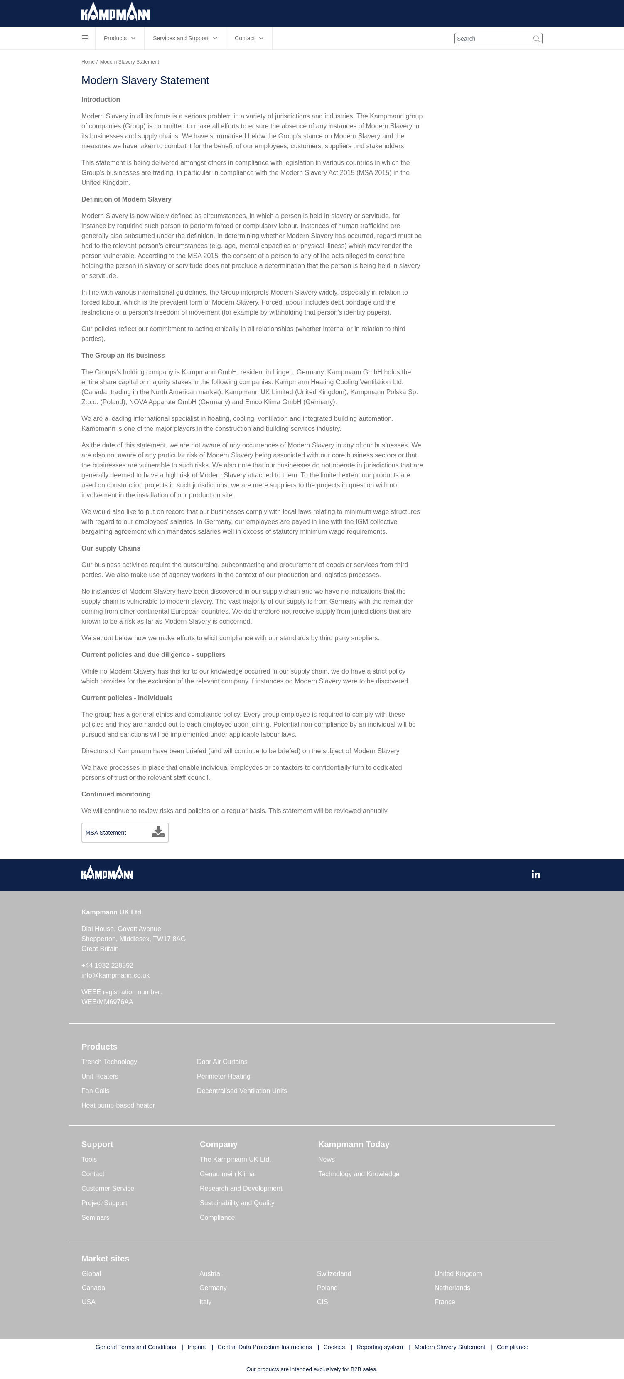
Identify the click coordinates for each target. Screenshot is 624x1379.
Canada (93, 1287)
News (326, 1159)
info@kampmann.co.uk (115, 975)
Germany (213, 1287)
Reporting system (379, 1347)
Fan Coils (95, 1090)
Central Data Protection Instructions (265, 1347)
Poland (327, 1287)
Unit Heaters (99, 1076)
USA (89, 1301)
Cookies (334, 1347)
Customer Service (107, 1188)
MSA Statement (106, 832)
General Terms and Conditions (136, 1347)
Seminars (95, 1217)
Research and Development (241, 1188)
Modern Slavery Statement (450, 1347)
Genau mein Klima (227, 1173)
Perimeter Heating (224, 1076)
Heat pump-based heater (118, 1105)
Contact (92, 1173)
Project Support (104, 1203)
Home (88, 62)
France (445, 1301)
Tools (89, 1159)
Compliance (217, 1217)
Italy (205, 1301)
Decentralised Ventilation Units (242, 1090)
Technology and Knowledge (359, 1173)
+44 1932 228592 (107, 965)
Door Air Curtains (222, 1061)
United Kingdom (458, 1273)
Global (91, 1273)
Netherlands (452, 1287)
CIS (322, 1301)
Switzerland (334, 1273)
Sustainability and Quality (237, 1203)
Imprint (197, 1347)
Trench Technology (109, 1061)
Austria (209, 1273)
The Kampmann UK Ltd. (235, 1159)
